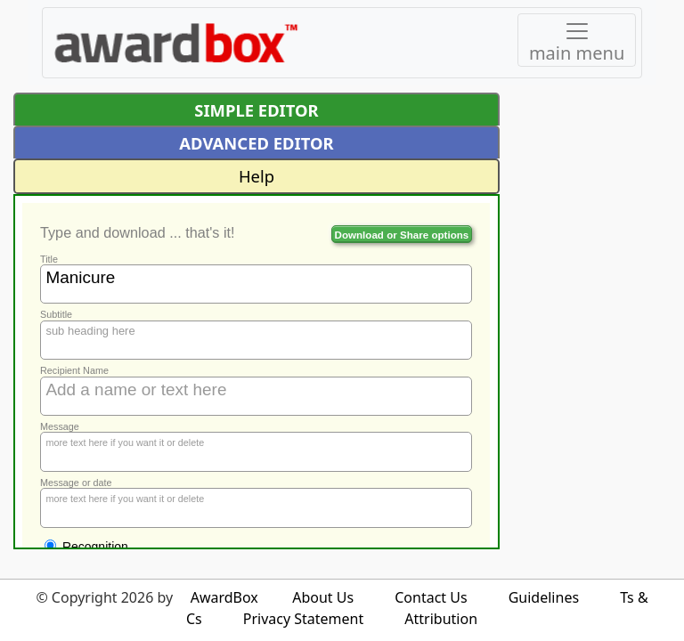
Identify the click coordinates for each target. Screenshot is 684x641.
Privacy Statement (303, 619)
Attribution (440, 619)
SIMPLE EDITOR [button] (256, 110)
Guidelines (544, 597)
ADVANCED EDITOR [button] (256, 143)
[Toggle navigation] (576, 40)
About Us (323, 597)
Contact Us (431, 597)
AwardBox (224, 597)
